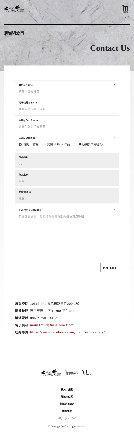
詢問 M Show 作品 (58, 144)
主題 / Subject (27, 137)
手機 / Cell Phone (29, 120)
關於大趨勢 (67, 389)
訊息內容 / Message (30, 209)
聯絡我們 (67, 411)
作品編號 (24, 157)
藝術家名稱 (25, 192)
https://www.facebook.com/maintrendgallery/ (67, 332)
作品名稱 (24, 174)
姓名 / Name (26, 85)
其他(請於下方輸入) (91, 144)
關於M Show (67, 404)
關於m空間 (67, 396)
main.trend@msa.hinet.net (52, 325)
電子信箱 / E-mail (28, 102)
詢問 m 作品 (31, 144)
